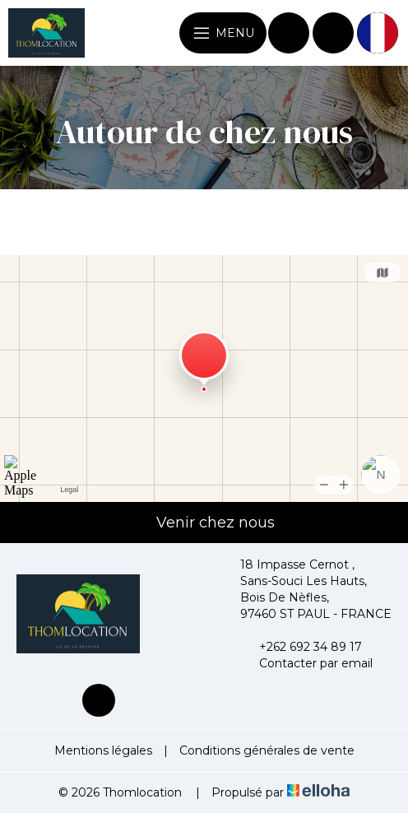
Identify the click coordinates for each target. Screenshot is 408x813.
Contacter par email (306, 663)
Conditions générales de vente (267, 750)
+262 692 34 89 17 (301, 646)
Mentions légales (103, 750)
